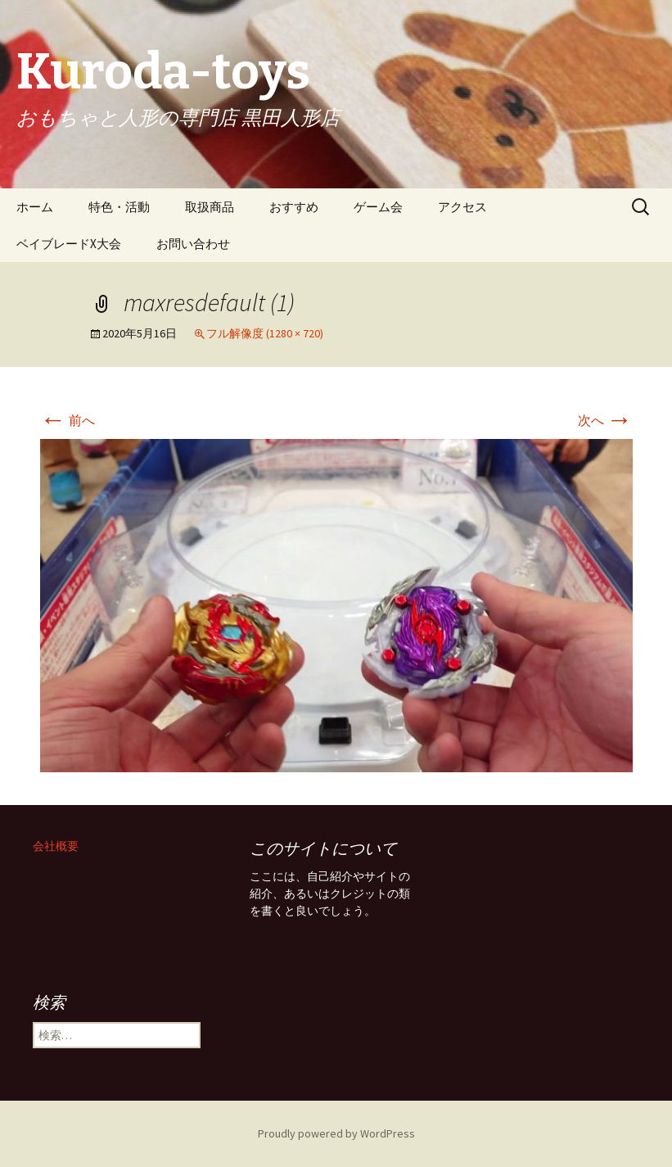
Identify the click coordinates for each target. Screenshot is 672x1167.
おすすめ (293, 207)
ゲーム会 (378, 207)
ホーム (34, 207)
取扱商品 (209, 207)
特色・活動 (119, 207)
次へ (605, 420)
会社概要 (56, 846)
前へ (67, 420)
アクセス (462, 207)
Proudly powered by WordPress (336, 1133)
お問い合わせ (193, 243)
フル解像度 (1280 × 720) (264, 333)
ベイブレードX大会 (68, 243)
